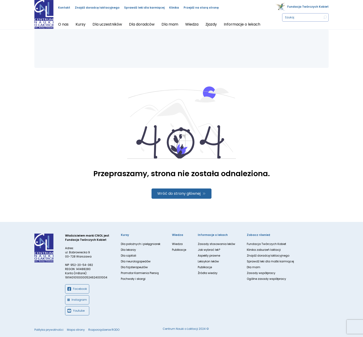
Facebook (77, 289)
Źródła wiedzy (208, 273)
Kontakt (64, 8)
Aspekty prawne (209, 256)
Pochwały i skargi (133, 279)
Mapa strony (76, 330)
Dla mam (253, 267)
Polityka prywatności (48, 330)
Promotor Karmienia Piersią (140, 273)
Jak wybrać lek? (209, 250)
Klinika (174, 8)
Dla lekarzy (128, 250)
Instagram (77, 300)
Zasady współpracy (261, 273)
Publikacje (179, 250)
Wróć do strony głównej (179, 193)
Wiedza (177, 244)
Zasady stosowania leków (216, 244)
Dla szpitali (128, 256)
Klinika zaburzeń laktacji (264, 250)
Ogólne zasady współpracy (266, 279)
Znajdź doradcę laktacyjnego (97, 8)
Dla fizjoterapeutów (134, 267)
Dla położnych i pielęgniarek (140, 244)
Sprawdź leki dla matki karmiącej (270, 261)
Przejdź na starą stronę (201, 8)
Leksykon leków (208, 261)
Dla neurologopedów (136, 261)
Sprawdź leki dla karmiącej (144, 8)
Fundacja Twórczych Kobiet (308, 7)
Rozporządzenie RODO (103, 330)
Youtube (76, 311)
